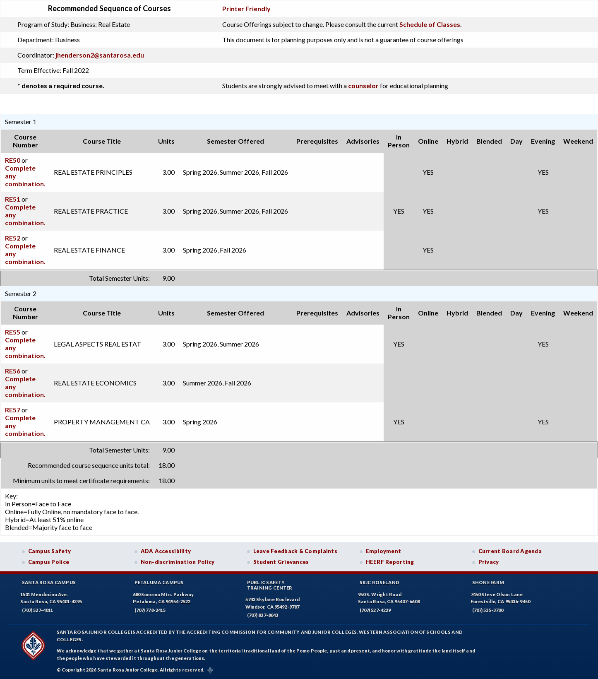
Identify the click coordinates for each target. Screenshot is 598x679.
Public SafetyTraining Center (270, 585)
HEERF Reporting (390, 562)
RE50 (12, 160)
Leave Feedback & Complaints (295, 551)
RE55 (12, 332)
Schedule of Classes (429, 24)
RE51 (12, 199)
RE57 (12, 410)
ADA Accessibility (166, 551)
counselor (363, 85)
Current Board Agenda (510, 551)
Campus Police (49, 562)
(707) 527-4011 (37, 610)
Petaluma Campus (159, 582)
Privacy (488, 562)
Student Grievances (281, 562)
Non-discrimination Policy (178, 562)
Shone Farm (488, 582)
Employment (383, 551)
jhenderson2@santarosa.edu (99, 55)
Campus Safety (49, 551)
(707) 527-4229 (375, 610)
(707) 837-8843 (263, 615)
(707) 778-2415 (150, 610)
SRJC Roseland (380, 582)
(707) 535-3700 (488, 610)
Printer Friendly (246, 8)
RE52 (12, 238)
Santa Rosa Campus (49, 582)
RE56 (12, 371)
